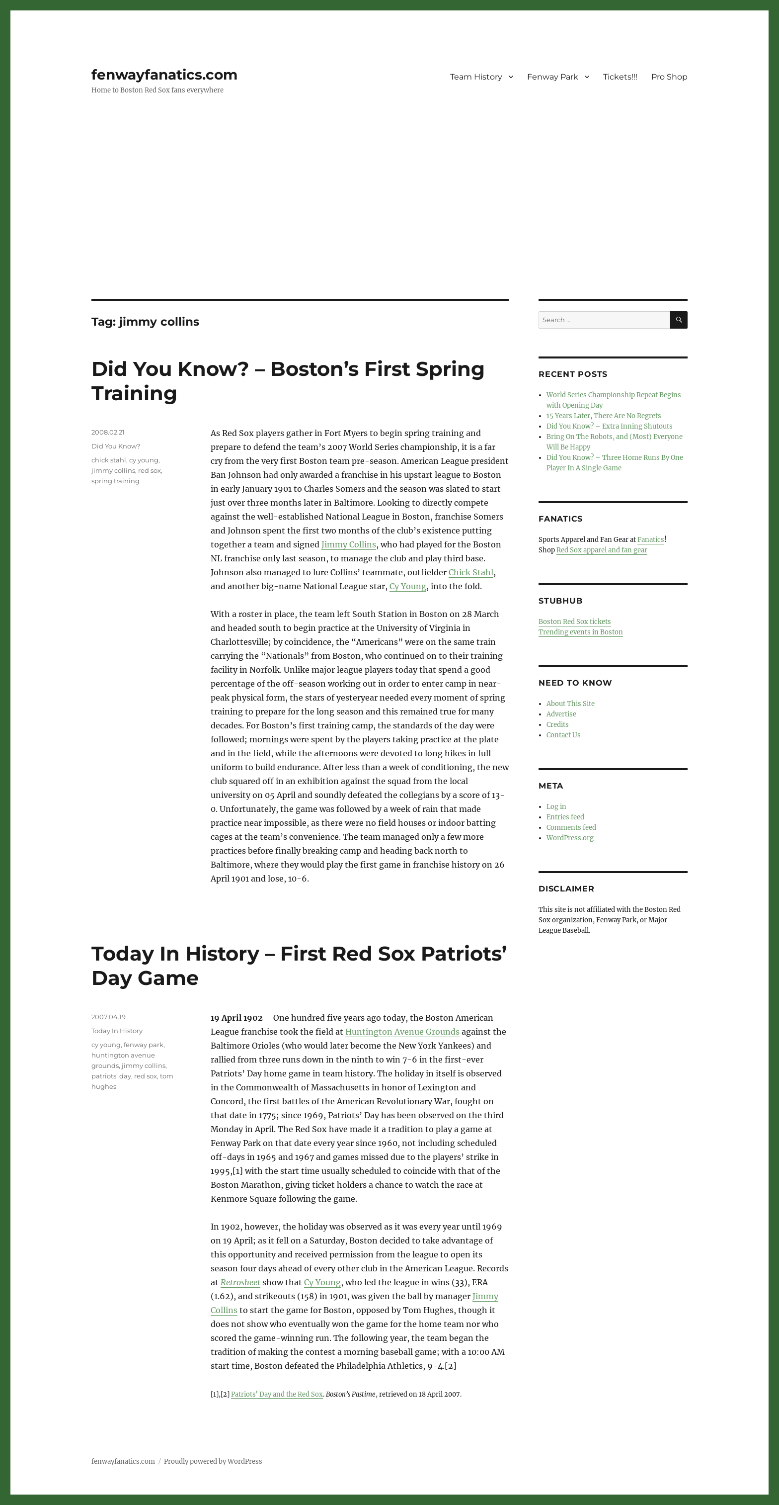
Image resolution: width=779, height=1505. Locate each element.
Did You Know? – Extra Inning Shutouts (609, 426)
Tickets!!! (620, 77)
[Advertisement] (389, 225)
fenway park (143, 1045)
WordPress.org (570, 838)
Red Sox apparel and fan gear (601, 550)
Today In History (117, 1031)
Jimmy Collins (348, 544)
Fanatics (650, 539)
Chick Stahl (471, 572)
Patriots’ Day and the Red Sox (277, 1394)
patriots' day (111, 1076)
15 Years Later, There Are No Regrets (603, 416)
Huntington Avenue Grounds (402, 1032)
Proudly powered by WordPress (213, 1461)
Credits (557, 724)
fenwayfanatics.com (164, 74)
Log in (556, 806)
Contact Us (563, 735)
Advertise (561, 714)
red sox (149, 470)
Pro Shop (669, 77)
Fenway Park (552, 77)
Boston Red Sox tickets (575, 622)
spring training (115, 481)
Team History (476, 77)
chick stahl (108, 460)
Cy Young (408, 586)
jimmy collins (113, 470)
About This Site (570, 704)
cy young (143, 460)
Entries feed (565, 817)
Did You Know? (115, 446)
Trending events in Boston (581, 632)
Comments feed (571, 827)
